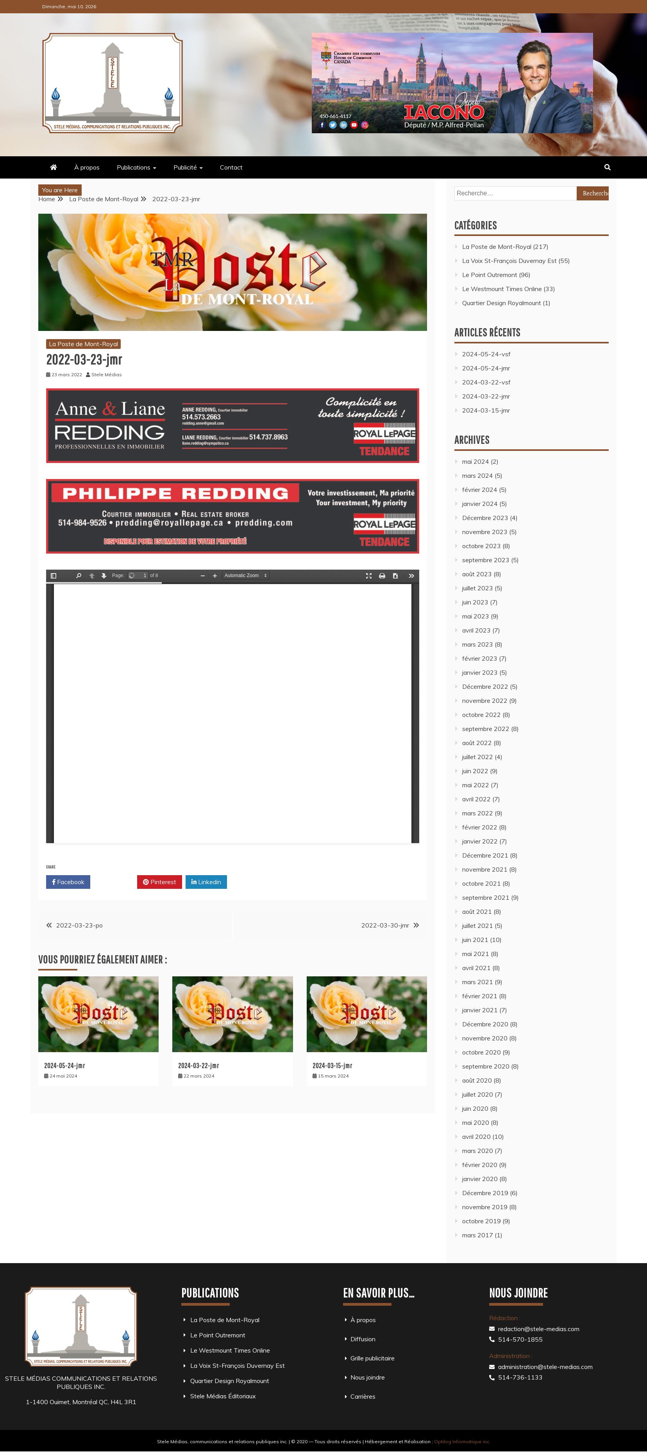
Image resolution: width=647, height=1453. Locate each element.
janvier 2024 (480, 504)
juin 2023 (475, 602)
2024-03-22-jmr (198, 1066)
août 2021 (477, 911)
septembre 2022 (485, 729)
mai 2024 (475, 461)
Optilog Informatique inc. (462, 1441)
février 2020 (479, 1165)
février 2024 (479, 489)
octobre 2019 (481, 1221)
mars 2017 (477, 1235)
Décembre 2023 (485, 518)
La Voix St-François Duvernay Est (509, 261)
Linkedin (206, 882)
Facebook (68, 882)
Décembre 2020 (485, 1024)
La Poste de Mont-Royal (83, 344)
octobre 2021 (481, 883)
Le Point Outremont (489, 275)
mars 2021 (477, 982)
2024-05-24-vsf (486, 354)
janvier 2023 (480, 672)
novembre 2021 (485, 869)
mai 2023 (475, 616)
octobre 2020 (481, 1052)
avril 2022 (476, 799)
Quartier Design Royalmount (501, 303)
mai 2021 (475, 954)
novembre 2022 (485, 700)
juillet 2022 (477, 757)
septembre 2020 (485, 1066)
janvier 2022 (480, 841)
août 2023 (477, 574)
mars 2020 (477, 1151)
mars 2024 (477, 475)
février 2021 (479, 996)
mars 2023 (477, 644)
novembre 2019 (485, 1207)
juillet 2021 (477, 925)
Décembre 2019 (485, 1193)
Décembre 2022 (485, 686)
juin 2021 (475, 940)
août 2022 (477, 743)
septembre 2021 (485, 897)
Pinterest (159, 882)
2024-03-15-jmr (332, 1066)
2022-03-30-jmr (385, 925)
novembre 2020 (485, 1038)
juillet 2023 (477, 588)
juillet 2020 (477, 1094)
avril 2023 (476, 630)
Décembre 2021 (485, 855)
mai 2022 (475, 785)
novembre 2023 (485, 532)
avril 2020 (476, 1136)
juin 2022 (475, 771)
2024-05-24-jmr (64, 1066)
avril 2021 (476, 968)
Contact (231, 167)
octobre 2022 (481, 714)
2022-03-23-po (79, 925)
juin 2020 (475, 1108)
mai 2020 (475, 1122)
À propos (87, 167)
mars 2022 (477, 813)
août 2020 (477, 1080)
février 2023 (479, 658)
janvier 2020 (480, 1179)
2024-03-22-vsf (486, 382)
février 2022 (479, 827)
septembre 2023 (485, 560)
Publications (133, 167)
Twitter (114, 882)
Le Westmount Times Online (502, 289)
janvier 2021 (480, 1010)
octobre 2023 (481, 546)
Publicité (185, 167)
